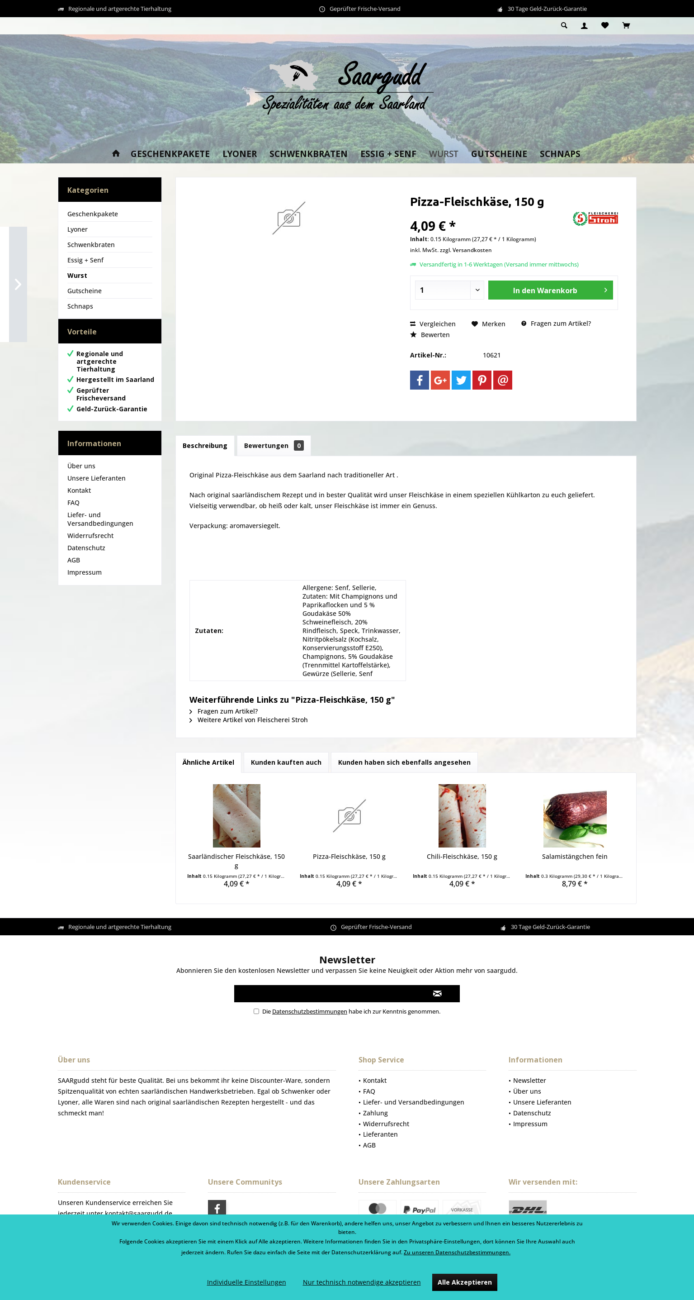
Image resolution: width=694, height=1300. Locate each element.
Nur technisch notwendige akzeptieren (362, 1282)
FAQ (73, 511)
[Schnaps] (560, 154)
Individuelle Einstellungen (246, 1282)
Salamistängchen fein (575, 856)
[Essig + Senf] (388, 154)
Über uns (81, 475)
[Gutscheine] (499, 154)
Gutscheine (84, 290)
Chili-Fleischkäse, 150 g (462, 856)
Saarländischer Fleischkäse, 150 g (236, 861)
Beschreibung (205, 445)
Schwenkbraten (91, 244)
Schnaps (80, 306)
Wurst (77, 275)
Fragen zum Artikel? (556, 323)
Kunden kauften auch (286, 762)
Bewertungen (274, 445)
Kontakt (79, 499)
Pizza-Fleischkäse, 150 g (349, 856)
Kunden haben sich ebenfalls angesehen (404, 762)
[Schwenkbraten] (308, 154)
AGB (73, 569)
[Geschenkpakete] (170, 154)
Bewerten (430, 334)
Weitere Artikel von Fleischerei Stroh (248, 719)
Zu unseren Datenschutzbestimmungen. (457, 1252)
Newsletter (529, 1080)
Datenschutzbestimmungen (309, 1011)
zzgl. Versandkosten (466, 250)
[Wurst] (444, 154)
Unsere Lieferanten (96, 487)
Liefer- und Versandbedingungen (100, 528)
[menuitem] (626, 25)
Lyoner (77, 229)
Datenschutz (86, 556)
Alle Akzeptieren (465, 1282)
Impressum (84, 581)
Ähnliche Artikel (208, 762)
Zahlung (375, 1113)
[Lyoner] (239, 154)
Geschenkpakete (92, 214)
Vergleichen (433, 323)
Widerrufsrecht (90, 544)
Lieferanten (380, 1134)
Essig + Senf (85, 260)
